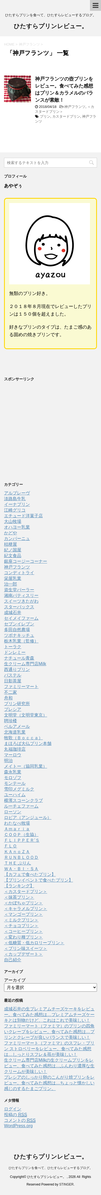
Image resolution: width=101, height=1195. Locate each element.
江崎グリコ (15, 510)
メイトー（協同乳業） (25, 766)
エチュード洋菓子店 (23, 515)
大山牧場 (12, 521)
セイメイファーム (21, 618)
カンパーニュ (17, 538)
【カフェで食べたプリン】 (30, 874)
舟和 (8, 698)
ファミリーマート (21, 686)
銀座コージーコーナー (25, 561)
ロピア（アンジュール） (27, 817)
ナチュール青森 (19, 658)
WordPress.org (18, 1125)
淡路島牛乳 (15, 498)
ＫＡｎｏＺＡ (17, 851)
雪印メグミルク (19, 789)
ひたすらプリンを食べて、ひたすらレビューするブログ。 (51, 1168)
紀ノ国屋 (12, 550)
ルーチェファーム (21, 806)
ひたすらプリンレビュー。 (51, 27)
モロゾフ (12, 777)
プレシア (12, 709)
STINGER (66, 1184)
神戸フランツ (74, 107)
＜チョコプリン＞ (21, 925)
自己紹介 (12, 960)
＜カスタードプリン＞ (25, 891)
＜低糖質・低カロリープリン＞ (34, 942)
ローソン (12, 811)
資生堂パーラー (19, 589)
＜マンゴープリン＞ (23, 914)
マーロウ (12, 755)
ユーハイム (15, 794)
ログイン (12, 1109)
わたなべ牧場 (17, 823)
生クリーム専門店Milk (25, 663)
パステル (12, 675)
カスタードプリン (66, 116)
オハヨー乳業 (17, 527)
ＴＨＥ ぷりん (17, 863)
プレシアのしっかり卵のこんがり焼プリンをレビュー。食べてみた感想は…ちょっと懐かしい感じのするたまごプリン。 (49, 1083)
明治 (8, 760)
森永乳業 (12, 772)
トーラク (12, 646)
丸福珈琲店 (15, 749)
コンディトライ (19, 572)
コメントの (20, 1120)
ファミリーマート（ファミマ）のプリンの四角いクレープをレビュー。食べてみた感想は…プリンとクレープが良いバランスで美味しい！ (49, 1032)
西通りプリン (17, 669)
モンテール (15, 783)
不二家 (10, 692)
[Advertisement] (44, 434)
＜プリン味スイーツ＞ (25, 948)
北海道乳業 (15, 732)
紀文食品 (12, 555)
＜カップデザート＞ (23, 954)
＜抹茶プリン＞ (19, 897)
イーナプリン (17, 504)
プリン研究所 (17, 703)
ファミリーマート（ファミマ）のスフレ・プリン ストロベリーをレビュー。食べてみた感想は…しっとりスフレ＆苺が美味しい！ (49, 1049)
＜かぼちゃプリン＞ (23, 903)
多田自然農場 (17, 629)
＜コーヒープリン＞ (23, 931)
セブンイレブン (19, 624)
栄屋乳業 (12, 578)
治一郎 (10, 584)
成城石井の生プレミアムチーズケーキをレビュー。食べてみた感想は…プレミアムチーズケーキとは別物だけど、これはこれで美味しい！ (49, 1015)
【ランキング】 (19, 886)
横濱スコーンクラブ (23, 800)
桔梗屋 (10, 544)
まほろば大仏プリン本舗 (27, 743)
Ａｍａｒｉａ (17, 829)
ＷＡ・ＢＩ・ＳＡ (21, 868)
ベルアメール (17, 726)
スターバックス (19, 607)
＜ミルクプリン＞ (21, 920)
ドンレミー (15, 652)
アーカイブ (15, 980)
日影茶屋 (12, 681)
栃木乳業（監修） (21, 641)
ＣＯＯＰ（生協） (21, 834)
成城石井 (12, 612)
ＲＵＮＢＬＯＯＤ (21, 857)
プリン (45, 116)
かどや (10, 533)
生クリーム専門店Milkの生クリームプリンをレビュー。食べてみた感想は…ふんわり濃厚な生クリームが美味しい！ (49, 1066)
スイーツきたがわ (21, 601)
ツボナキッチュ (19, 635)
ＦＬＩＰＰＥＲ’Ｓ (22, 840)
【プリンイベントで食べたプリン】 (38, 880)
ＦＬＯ (10, 846)
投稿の (15, 1114)
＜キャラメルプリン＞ (25, 908)
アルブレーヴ (17, 493)
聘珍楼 (10, 720)
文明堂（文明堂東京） (25, 715)
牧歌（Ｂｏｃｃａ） (23, 737)
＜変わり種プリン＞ (23, 937)
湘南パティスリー (21, 595)
